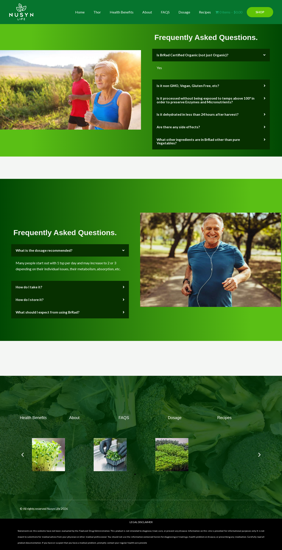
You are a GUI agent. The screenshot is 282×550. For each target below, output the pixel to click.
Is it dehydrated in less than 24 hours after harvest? (199, 114)
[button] (260, 12)
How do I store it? (30, 298)
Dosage (187, 12)
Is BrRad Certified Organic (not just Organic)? (193, 55)
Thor (107, 12)
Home (91, 12)
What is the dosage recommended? (45, 249)
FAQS (169, 12)
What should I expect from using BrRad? (48, 310)
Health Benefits (129, 12)
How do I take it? (29, 286)
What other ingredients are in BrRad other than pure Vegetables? (199, 140)
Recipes (206, 12)
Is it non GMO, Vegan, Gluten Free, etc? (188, 85)
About (153, 12)
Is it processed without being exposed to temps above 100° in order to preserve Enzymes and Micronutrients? (207, 100)
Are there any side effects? (179, 126)
